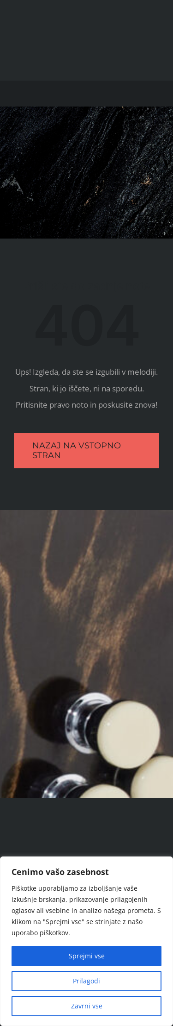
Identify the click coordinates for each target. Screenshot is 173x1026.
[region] (86, 941)
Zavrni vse (86, 1005)
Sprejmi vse (87, 955)
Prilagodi (86, 980)
